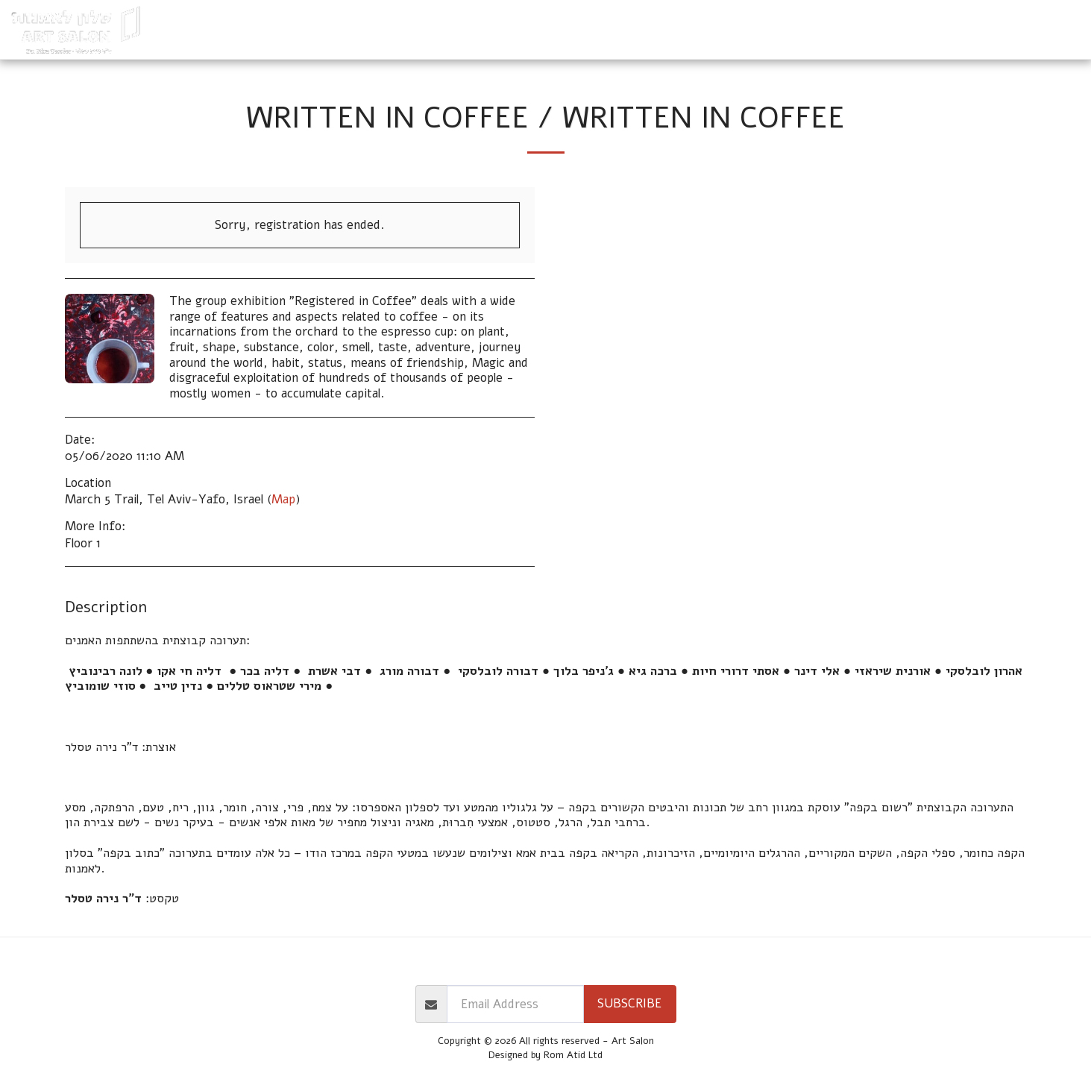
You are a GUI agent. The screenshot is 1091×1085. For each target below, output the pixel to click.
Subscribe (629, 1003)
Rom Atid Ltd (573, 1055)
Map (283, 499)
